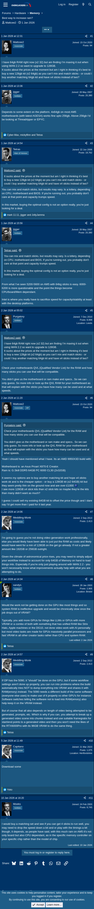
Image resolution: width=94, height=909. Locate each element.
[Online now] (1, 583)
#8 (91, 579)
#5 (91, 310)
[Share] (86, 36)
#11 (91, 798)
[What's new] (83, 4)
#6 (91, 398)
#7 (91, 511)
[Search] (90, 4)
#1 (91, 36)
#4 (91, 223)
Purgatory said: (13, 425)
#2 (91, 86)
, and (25, 135)
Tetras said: (10, 250)
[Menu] (5, 5)
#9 (91, 654)
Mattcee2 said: (12, 170)
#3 (91, 143)
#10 (91, 740)
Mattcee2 (10, 22)
